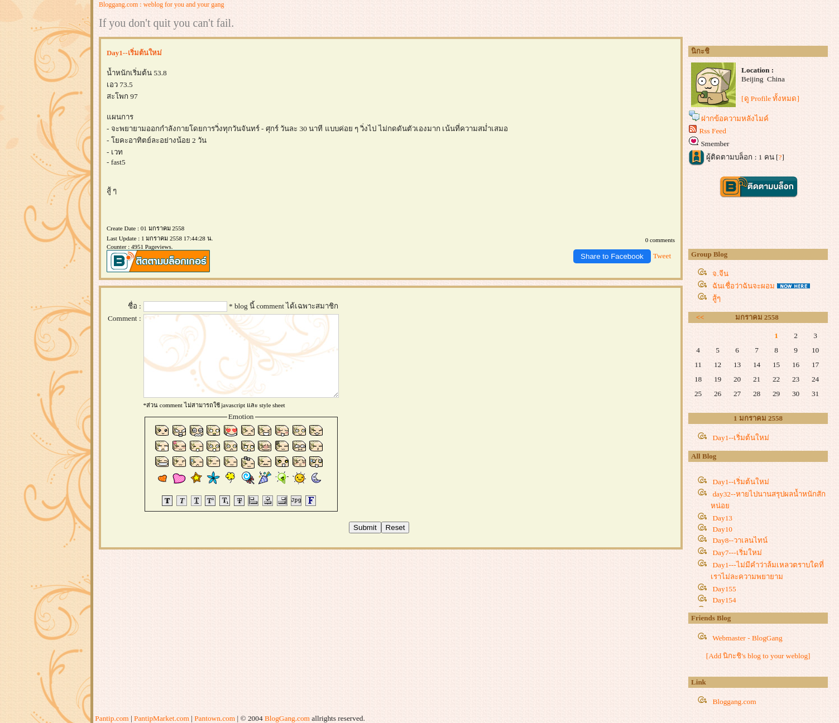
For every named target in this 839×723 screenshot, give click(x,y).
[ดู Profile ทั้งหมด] (770, 98)
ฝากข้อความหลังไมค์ (735, 118)
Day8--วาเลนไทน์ (740, 540)
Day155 (724, 589)
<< (700, 317)
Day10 (722, 529)
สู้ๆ (716, 298)
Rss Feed (712, 131)
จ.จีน (720, 273)
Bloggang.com (734, 701)
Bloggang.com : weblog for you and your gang (161, 4)
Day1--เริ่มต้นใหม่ (740, 437)
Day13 (722, 518)
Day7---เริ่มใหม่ (736, 552)
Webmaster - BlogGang (747, 638)
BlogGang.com (287, 718)
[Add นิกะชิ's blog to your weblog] (758, 656)
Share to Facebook (612, 256)
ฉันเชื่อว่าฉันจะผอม (743, 286)
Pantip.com (111, 718)
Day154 (724, 600)
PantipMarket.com (161, 718)
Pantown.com (214, 718)
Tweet (662, 256)
